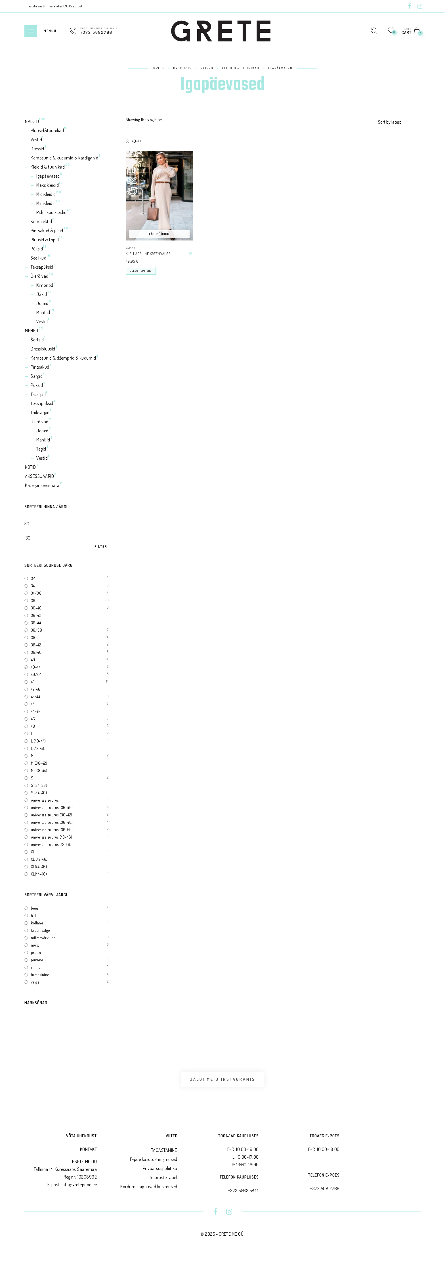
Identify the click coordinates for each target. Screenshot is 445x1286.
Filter (101, 546)
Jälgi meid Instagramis (222, 1094)
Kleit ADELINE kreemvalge (148, 254)
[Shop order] (399, 122)
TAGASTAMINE (164, 1181)
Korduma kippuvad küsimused (148, 1217)
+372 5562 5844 (243, 1221)
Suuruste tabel (163, 1208)
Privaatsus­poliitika (160, 1199)
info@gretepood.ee (79, 1215)
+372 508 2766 (325, 1219)
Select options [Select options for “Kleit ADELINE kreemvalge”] (141, 270)
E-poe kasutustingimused (153, 1190)
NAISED (130, 248)
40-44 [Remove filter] (137, 141)
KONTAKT (88, 1180)
